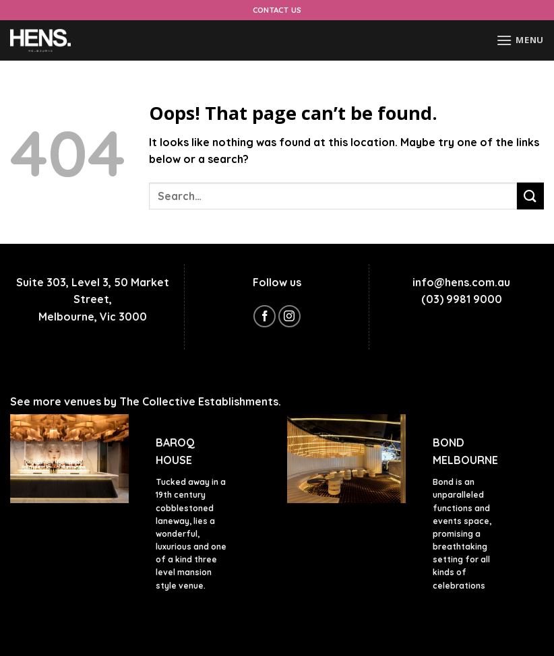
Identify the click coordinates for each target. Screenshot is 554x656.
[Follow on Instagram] (289, 316)
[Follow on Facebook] (264, 316)
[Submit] (530, 196)
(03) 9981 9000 (461, 299)
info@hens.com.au (461, 282)
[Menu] (520, 40)
